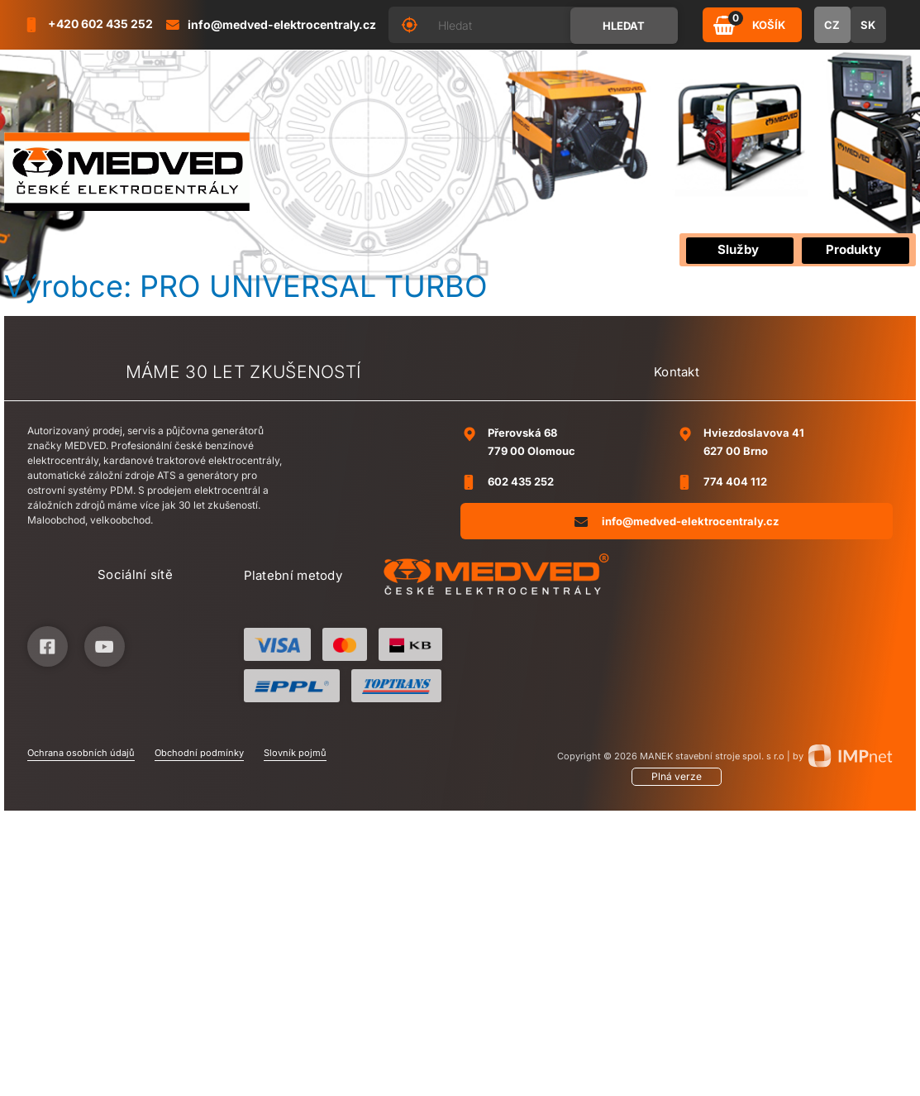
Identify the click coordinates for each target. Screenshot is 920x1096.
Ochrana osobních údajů (81, 753)
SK (867, 24)
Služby (738, 249)
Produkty (853, 249)
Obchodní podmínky (199, 753)
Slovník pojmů (295, 753)
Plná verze (676, 776)
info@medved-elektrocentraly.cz (676, 521)
